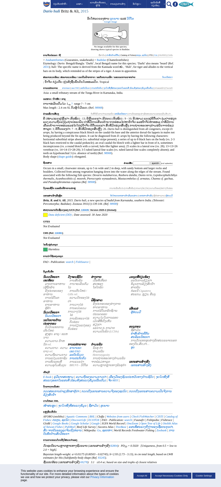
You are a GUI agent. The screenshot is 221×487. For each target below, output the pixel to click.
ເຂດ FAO (75, 88)
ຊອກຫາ (107, 430)
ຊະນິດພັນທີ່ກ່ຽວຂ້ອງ (158, 4)
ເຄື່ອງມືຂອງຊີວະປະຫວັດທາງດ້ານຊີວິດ (131, 377)
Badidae (101, 60)
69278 (84, 462)
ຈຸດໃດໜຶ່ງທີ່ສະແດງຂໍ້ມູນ (72, 405)
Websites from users (118, 416)
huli (57, 11)
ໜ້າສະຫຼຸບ (49, 405)
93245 (101, 457)
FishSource (82, 262)
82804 (114, 445)
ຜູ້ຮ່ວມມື (169, 196)
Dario (47, 11)
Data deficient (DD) (59, 214)
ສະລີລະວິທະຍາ (121, 114)
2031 (46, 66)
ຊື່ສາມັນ (93, 405)
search (70, 262)
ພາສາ (79, 4)
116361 (58, 233)
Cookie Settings (204, 475)
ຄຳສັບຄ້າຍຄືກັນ (113, 55)
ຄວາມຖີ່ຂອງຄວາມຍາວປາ (91, 377)
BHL (92, 416)
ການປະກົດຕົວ (96, 88)
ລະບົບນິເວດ (85, 88)
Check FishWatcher (143, 416)
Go (98, 430)
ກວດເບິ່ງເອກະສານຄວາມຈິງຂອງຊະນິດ (104, 391)
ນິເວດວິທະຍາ (167, 77)
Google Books (60, 423)
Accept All (142, 475)
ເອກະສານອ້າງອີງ (145, 196)
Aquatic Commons (76, 416)
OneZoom (132, 423)
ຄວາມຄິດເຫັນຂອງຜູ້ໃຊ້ (98, 4)
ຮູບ (132, 347)
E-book (47, 377)
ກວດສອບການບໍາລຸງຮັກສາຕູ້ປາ (61, 391)
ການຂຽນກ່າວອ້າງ (117, 4)
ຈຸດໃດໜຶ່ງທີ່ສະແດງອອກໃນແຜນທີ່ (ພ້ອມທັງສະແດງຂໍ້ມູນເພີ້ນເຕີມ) (128, 88)
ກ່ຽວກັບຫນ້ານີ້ (60, 4)
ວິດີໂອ (130, 18)
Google (95, 423)
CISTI (159, 416)
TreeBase (121, 427)
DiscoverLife (78, 420)
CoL (156, 55)
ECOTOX (93, 420)
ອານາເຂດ (66, 88)
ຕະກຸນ (138, 55)
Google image (110, 21)
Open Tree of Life (150, 423)
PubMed (70, 427)
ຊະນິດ (144, 55)
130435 (85, 210)
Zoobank (162, 430)
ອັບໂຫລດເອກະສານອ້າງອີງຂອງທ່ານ (124, 196)
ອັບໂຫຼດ (137, 4)
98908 (98, 107)
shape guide (65, 156)
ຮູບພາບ (114, 18)
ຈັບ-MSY (113, 380)
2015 (84, 11)
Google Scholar (80, 423)
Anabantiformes (54, 60)
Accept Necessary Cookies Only (171, 475)
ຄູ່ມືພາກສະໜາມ (64, 377)
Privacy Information (102, 477)
